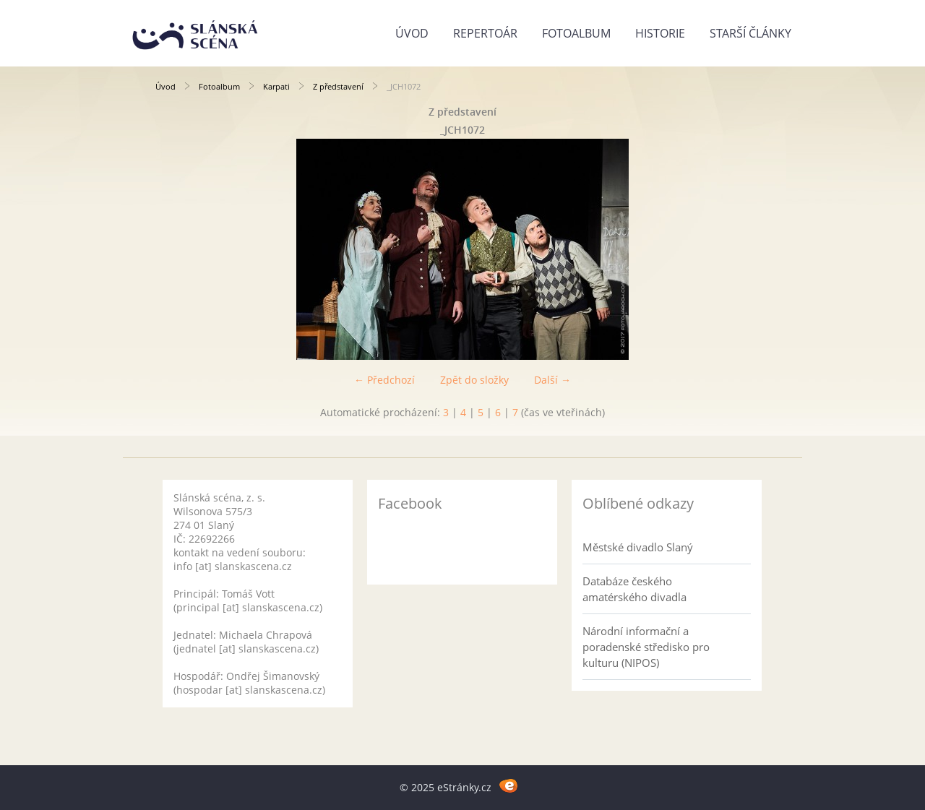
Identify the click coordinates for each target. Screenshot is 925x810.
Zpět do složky (474, 380)
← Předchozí (384, 380)
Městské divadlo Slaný (637, 547)
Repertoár (485, 33)
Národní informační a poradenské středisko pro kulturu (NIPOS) (646, 647)
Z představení (338, 86)
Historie (660, 33)
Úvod (412, 33)
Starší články (750, 33)
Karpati (276, 86)
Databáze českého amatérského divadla (634, 589)
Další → (552, 380)
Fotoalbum (576, 33)
